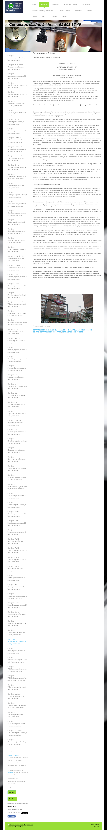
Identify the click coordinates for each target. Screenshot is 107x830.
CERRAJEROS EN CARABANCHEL (45, 330)
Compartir (11, 816)
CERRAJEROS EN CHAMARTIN (50, 332)
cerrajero (10, 772)
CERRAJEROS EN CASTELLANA (68, 330)
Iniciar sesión (95, 824)
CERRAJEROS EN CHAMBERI (72, 332)
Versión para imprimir (16, 825)
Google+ (12, 792)
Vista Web (96, 826)
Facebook (12, 799)
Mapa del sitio (28, 825)
